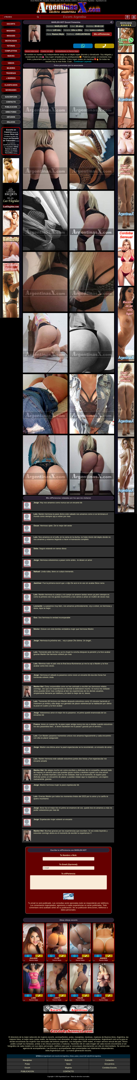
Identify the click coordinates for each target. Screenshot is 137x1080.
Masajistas (27, 1063)
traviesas (89, 1040)
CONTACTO (68, 1074)
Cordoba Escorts (109, 1070)
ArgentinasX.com (101, 1)
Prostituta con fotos (10, 136)
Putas (27, 1066)
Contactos (109, 1063)
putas (71, 1040)
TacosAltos (9, 153)
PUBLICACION (27, 1074)
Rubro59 (68, 1063)
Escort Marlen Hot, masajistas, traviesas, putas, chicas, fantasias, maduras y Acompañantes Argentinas (63, 1)
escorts (51, 1040)
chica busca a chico (11, 148)
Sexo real (14, 134)
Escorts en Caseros (10, 131)
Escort (27, 1070)
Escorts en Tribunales (11, 139)
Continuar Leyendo (83, 61)
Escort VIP (7, 138)
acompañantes (61, 1040)
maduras (97, 1040)
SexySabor (9, 147)
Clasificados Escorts (9, 145)
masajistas (79, 1040)
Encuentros (109, 1066)
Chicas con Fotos (11, 151)
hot (17, 136)
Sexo (68, 1066)
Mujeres (68, 1070)
